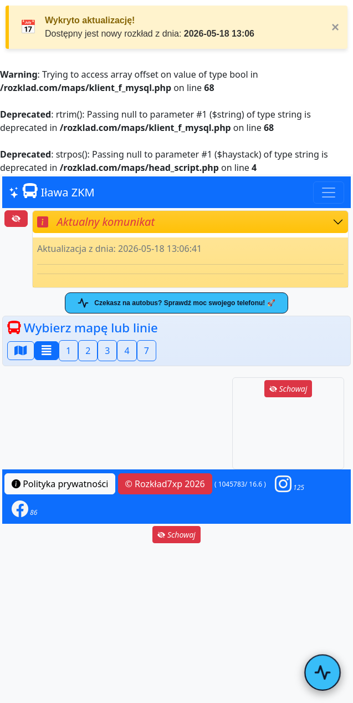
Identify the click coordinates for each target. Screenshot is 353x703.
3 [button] (107, 351)
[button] (289, 484)
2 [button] (87, 351)
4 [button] (126, 351)
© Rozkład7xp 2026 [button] (165, 484)
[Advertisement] (288, 434)
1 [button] (68, 351)
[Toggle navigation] (328, 192)
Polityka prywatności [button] (60, 484)
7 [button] (146, 351)
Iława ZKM (52, 192)
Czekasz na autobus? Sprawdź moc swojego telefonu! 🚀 (176, 302)
